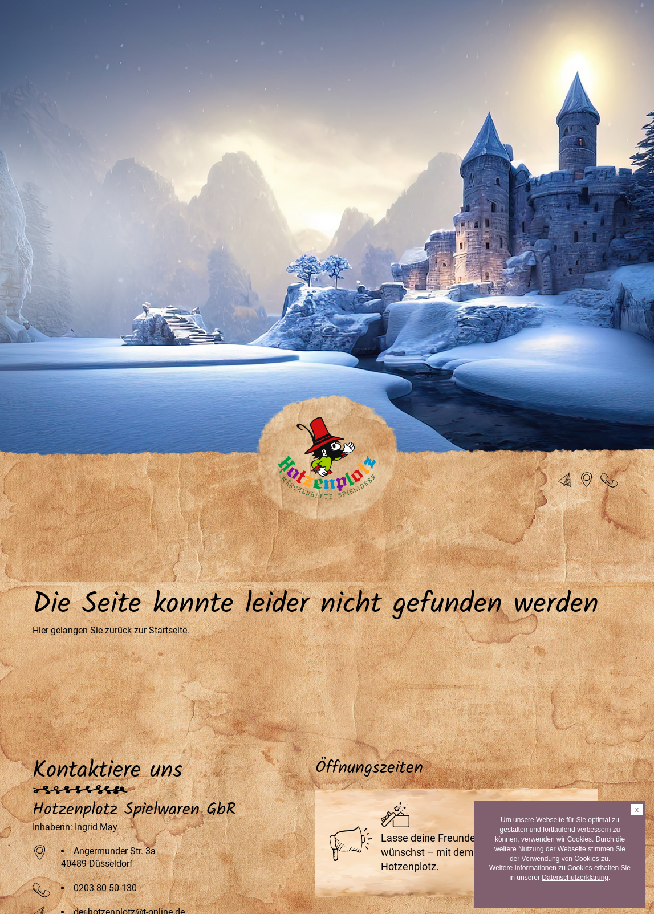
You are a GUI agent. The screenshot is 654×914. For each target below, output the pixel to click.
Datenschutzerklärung (575, 877)
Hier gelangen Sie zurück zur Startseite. (111, 630)
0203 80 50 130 (105, 888)
